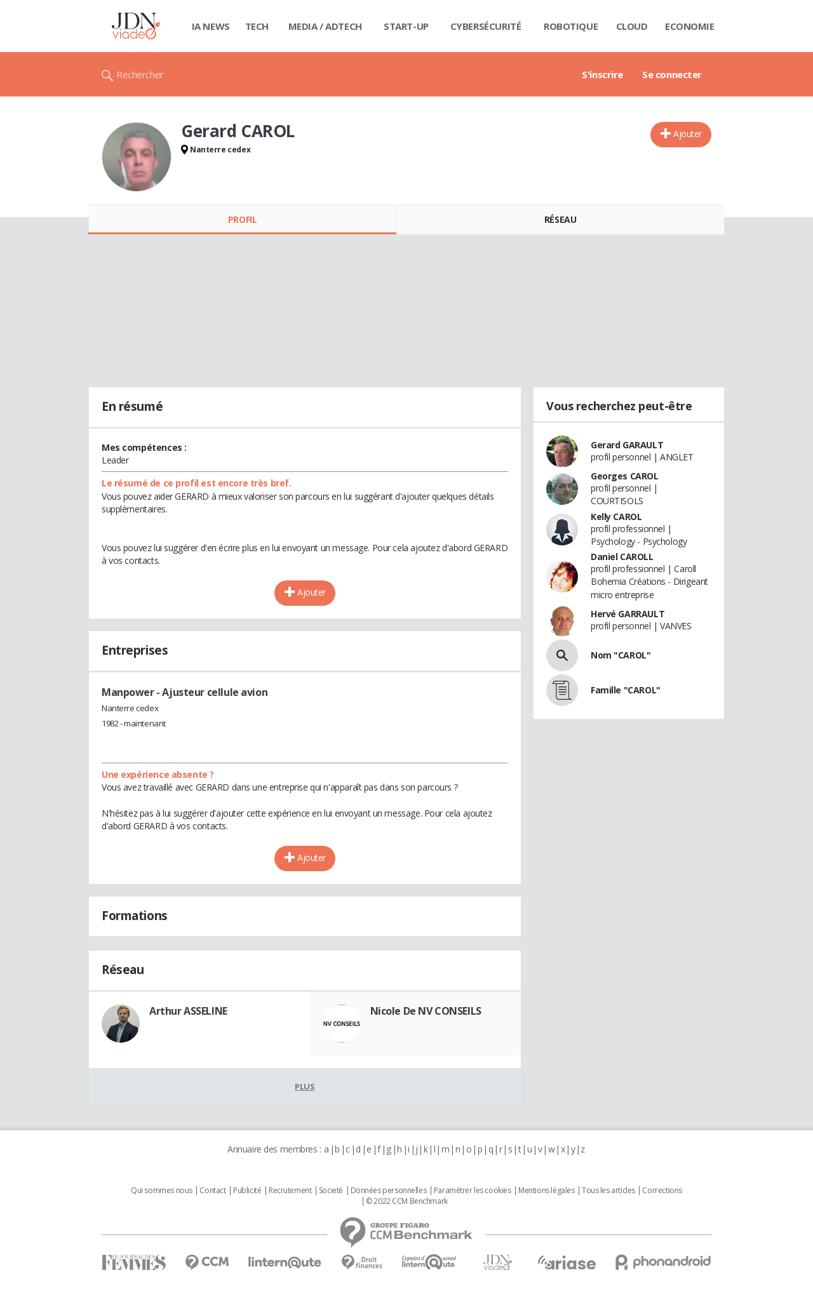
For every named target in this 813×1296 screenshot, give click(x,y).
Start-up (406, 26)
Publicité (247, 1190)
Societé (331, 1190)
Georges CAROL (625, 476)
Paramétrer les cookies (472, 1190)
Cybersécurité (485, 26)
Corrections (662, 1190)
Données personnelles (389, 1190)
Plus (304, 1086)
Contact (212, 1190)
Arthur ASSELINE (188, 1011)
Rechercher (140, 74)
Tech (257, 26)
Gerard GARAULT (627, 445)
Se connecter (672, 74)
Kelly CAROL (616, 517)
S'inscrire (602, 74)
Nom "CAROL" (620, 655)
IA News (211, 26)
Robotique (571, 26)
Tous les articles (608, 1190)
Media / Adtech (325, 26)
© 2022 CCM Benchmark (407, 1201)
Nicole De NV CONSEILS (425, 1011)
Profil (242, 219)
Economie (690, 26)
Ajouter (687, 134)
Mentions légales (546, 1190)
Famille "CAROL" (626, 690)
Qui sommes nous (161, 1190)
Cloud (632, 26)
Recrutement (290, 1190)
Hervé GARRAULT (627, 614)
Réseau (560, 219)
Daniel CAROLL (622, 557)
